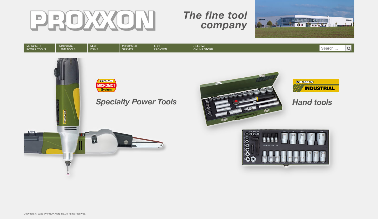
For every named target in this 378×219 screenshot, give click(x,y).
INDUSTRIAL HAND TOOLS (67, 48)
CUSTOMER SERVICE (129, 48)
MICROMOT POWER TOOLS (36, 48)
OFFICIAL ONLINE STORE (203, 48)
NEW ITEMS (94, 48)
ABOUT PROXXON (160, 48)
